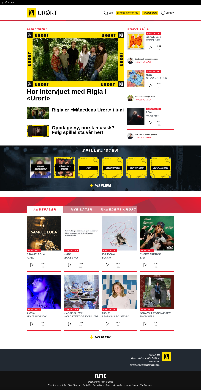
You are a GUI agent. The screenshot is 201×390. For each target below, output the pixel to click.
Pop (88, 168)
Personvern (154, 361)
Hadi (67, 254)
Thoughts (147, 316)
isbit (149, 74)
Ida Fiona (108, 254)
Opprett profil (150, 12)
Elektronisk (113, 168)
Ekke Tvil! (71, 257)
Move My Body (36, 316)
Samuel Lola (36, 254)
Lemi (149, 112)
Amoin (31, 313)
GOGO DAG (153, 40)
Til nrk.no (9, 2)
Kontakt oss (154, 355)
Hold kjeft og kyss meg (81, 316)
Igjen (30, 257)
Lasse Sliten (73, 313)
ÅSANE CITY (153, 37)
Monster (152, 115)
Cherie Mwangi (150, 254)
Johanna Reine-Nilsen (155, 313)
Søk (108, 13)
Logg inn (167, 13)
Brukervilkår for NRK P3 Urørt (145, 358)
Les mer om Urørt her (127, 12)
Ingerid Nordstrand (102, 385)
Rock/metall (160, 168)
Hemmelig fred (156, 78)
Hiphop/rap (136, 168)
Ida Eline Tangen (72, 385)
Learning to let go (115, 316)
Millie (106, 313)
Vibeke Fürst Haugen (142, 385)
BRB (142, 257)
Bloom (106, 257)
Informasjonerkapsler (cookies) (145, 365)
